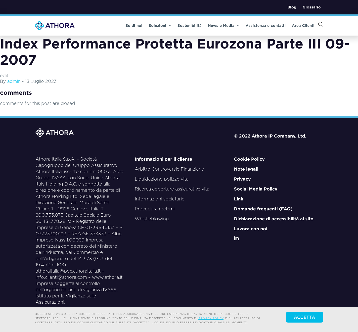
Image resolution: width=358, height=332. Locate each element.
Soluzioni (160, 26)
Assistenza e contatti (266, 25)
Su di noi (134, 25)
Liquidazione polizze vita (161, 179)
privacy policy (211, 318)
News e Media (223, 26)
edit (4, 75)
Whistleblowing (152, 218)
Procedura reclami (155, 208)
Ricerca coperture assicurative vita (172, 188)
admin (14, 81)
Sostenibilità (190, 25)
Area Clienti (303, 25)
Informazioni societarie (159, 198)
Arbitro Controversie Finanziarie (169, 169)
